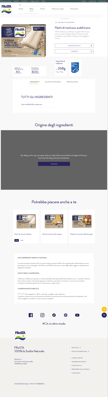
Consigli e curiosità (34, 1)
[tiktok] (54, 315)
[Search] (48, 5)
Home (20, 13)
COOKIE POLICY (75, 365)
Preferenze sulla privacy (79, 369)
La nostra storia (102, 1)
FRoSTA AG (74, 348)
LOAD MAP (54, 164)
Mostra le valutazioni (64, 22)
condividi (81, 51)
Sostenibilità (24, 1)
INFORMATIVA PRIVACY (77, 362)
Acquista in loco (80, 45)
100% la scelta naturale (5, 1)
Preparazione (72, 82)
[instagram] (42, 315)
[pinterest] (66, 315)
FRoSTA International (79, 351)
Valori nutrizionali (53, 82)
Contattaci (83, 1)
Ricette (43, 1)
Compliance (74, 373)
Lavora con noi (92, 1)
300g (21, 240)
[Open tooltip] (75, 67)
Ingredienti (16, 1)
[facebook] (31, 315)
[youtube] (77, 315)
